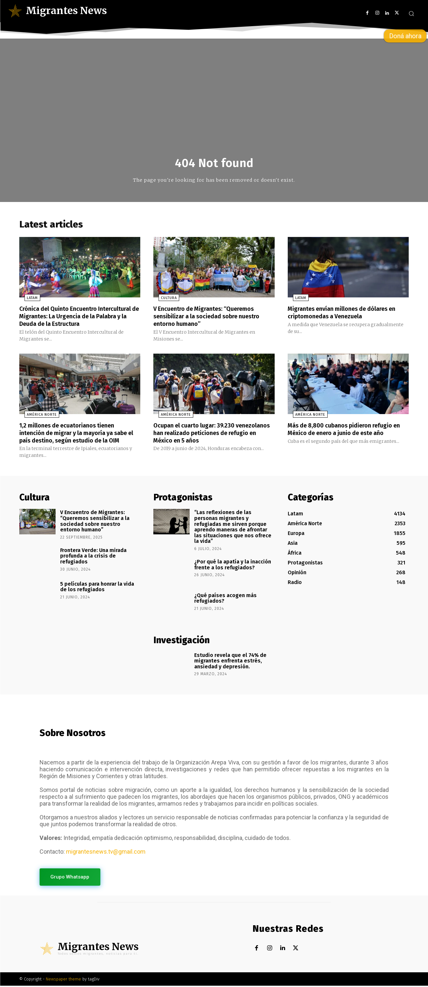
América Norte (37, 416)
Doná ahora (405, 36)
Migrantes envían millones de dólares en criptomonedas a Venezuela (344, 314)
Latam (27, 300)
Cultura (164, 300)
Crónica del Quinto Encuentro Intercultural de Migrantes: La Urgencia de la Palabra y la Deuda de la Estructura (79, 318)
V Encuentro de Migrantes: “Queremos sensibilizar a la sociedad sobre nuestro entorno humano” (213, 318)
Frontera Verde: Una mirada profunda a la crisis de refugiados (93, 556)
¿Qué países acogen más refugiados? (225, 599)
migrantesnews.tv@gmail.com (106, 852)
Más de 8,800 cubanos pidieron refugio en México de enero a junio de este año (347, 430)
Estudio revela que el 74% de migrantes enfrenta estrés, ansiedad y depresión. (230, 661)
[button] (411, 13)
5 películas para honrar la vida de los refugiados (97, 587)
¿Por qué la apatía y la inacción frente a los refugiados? (232, 565)
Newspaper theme (63, 980)
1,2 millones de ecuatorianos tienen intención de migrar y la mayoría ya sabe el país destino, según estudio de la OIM (79, 434)
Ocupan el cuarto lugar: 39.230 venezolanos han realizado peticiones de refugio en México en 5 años (210, 434)
